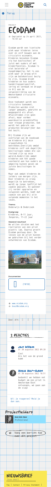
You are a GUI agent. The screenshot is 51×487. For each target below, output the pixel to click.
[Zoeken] (45, 5)
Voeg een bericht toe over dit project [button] (25, 433)
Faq (8, 485)
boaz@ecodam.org (20, 306)
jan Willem (26, 347)
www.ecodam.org (19, 303)
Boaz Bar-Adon (30, 371)
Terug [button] (8, 13)
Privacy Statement (31, 485)
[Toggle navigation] (6, 5)
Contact (16, 485)
